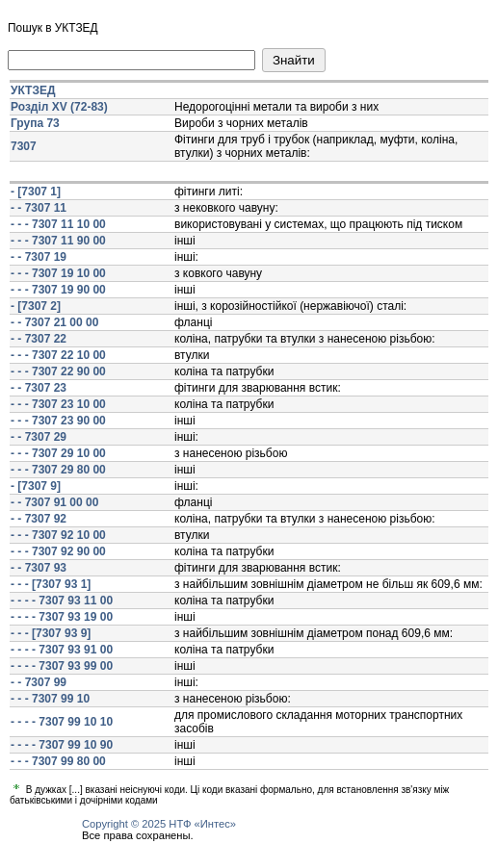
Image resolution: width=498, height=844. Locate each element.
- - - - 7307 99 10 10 (62, 722)
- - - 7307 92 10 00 (58, 535)
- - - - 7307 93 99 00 (62, 666)
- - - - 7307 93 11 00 (62, 600)
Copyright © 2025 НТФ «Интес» (159, 824)
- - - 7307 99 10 (50, 698)
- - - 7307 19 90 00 (58, 289)
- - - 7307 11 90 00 (58, 240)
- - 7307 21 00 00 (54, 322)
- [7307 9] (36, 486)
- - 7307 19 (38, 257)
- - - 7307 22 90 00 (58, 371)
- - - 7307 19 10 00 (58, 273)
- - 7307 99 (38, 682)
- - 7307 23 (38, 388)
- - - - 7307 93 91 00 (62, 649)
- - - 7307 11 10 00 (58, 224)
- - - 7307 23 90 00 (58, 420)
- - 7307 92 (38, 518)
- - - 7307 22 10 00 (58, 355)
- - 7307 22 (38, 338)
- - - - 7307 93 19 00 (62, 617)
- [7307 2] (36, 306)
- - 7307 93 (38, 568)
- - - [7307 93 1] (51, 584)
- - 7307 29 (38, 437)
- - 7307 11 (38, 208)
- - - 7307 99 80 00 (58, 761)
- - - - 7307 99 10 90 (62, 745)
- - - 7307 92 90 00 (58, 551)
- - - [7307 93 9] (51, 633)
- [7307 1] (36, 191)
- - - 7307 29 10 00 (58, 453)
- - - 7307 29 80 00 (58, 469)
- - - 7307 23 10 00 (58, 404)
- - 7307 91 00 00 (54, 502)
